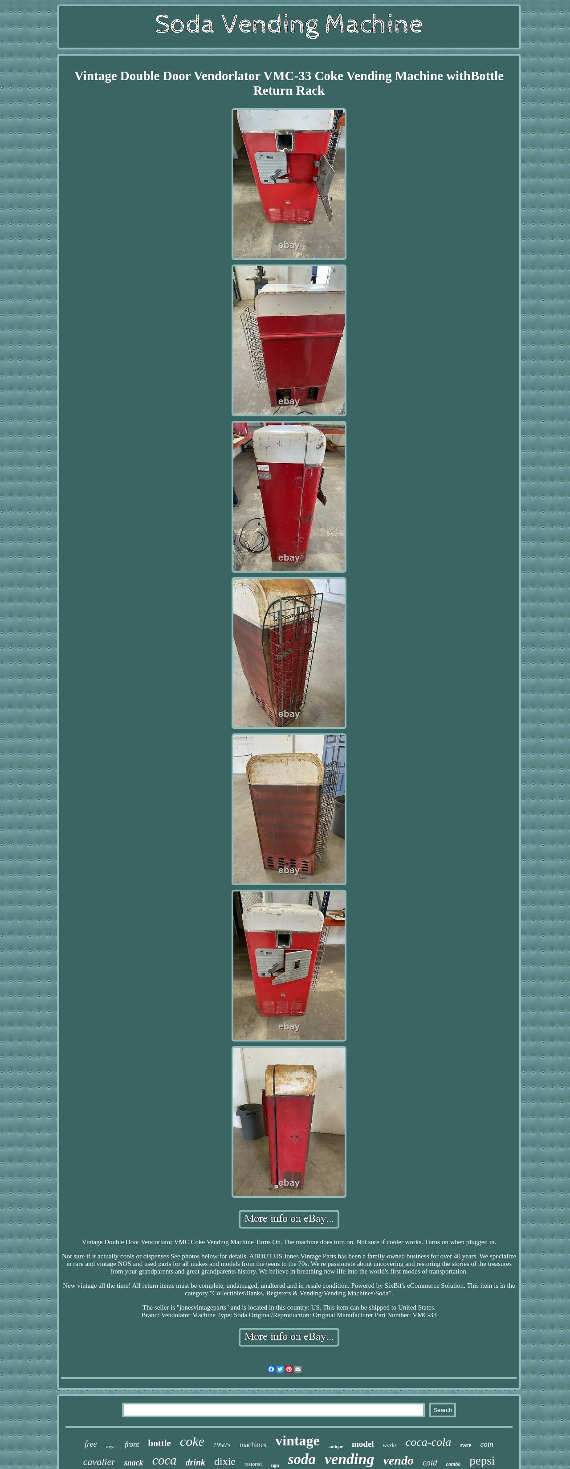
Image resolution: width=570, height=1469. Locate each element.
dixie (225, 1461)
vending (349, 1459)
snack (133, 1462)
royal (111, 1446)
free (91, 1444)
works (390, 1445)
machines (253, 1445)
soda (302, 1459)
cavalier (99, 1461)
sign (275, 1465)
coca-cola (429, 1442)
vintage (297, 1440)
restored (253, 1464)
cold (430, 1462)
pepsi (482, 1460)
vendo (398, 1460)
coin (486, 1444)
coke (192, 1441)
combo (453, 1464)
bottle (159, 1443)
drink (195, 1462)
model (363, 1444)
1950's (222, 1445)
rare (465, 1445)
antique (336, 1446)
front (132, 1444)
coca (164, 1460)
